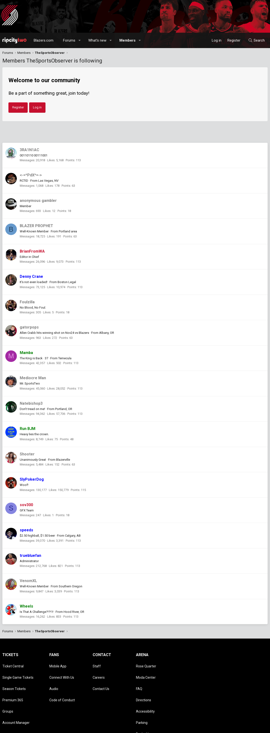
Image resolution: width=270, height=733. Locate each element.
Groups (7, 692)
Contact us (184, 727)
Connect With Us (61, 671)
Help (244, 727)
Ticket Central (13, 664)
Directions (143, 685)
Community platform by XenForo (42, 727)
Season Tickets (14, 678)
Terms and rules (206, 727)
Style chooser (157, 727)
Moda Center (146, 671)
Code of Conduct (62, 685)
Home (255, 727)
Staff (97, 664)
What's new (97, 40)
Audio (53, 678)
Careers (99, 671)
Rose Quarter (146, 664)
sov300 (26, 505)
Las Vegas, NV (48, 180)
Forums (69, 40)
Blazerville (63, 459)
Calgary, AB (73, 535)
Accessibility (145, 692)
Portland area (68, 231)
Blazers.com (43, 40)
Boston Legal (67, 282)
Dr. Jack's (143, 706)
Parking (142, 699)
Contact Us (101, 678)
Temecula (64, 358)
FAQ (139, 678)
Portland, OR (63, 409)
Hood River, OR (74, 612)
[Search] (256, 40)
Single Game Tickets (17, 671)
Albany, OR (106, 333)
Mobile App (57, 664)
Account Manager (16, 699)
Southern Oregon (70, 586)
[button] (80, 40)
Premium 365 (12, 685)
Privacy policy (229, 727)
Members (127, 40)
